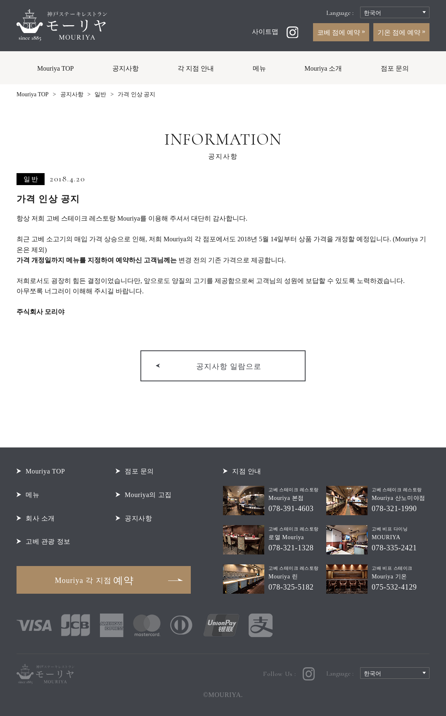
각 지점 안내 (196, 68)
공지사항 (125, 68)
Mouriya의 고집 (148, 494)
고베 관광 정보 (48, 541)
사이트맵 (265, 31)
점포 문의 (395, 68)
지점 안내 (246, 471)
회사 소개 (40, 518)
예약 (94, 580)
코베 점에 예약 (339, 32)
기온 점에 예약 (399, 32)
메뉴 (259, 68)
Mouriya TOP (55, 68)
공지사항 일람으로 (228, 366)
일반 (100, 94)
